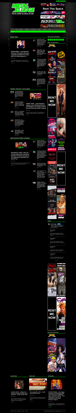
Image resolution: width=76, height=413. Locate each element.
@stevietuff (51, 239)
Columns (27, 29)
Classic (40, 29)
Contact (45, 29)
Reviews (21, 29)
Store (49, 29)
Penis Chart (33, 29)
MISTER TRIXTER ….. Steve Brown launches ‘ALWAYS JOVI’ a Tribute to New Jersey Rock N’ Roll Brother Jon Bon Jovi (19, 132)
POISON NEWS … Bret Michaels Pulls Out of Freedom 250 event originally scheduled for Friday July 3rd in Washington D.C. (20, 54)
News (16, 29)
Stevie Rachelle (52, 238)
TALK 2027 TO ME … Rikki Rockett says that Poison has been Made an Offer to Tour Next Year (41, 73)
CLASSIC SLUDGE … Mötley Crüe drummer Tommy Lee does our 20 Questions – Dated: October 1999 (19, 393)
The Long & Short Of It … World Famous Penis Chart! (37, 392)
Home (13, 29)
